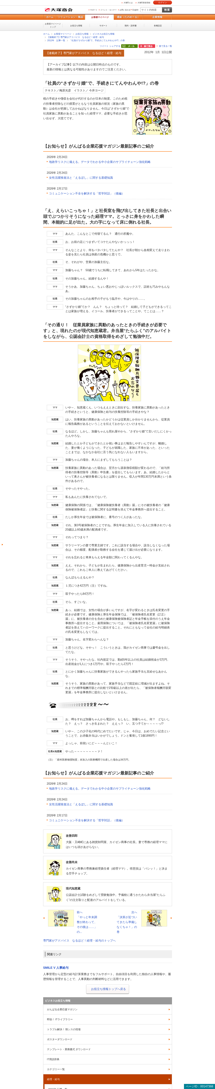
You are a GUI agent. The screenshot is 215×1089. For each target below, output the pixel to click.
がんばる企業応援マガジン (62, 1009)
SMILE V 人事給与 (56, 967)
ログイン (162, 2)
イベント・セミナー (108, 10)
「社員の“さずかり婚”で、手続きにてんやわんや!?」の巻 (97, 40)
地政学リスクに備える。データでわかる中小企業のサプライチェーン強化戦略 (100, 161)
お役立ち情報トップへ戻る (108, 989)
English (135, 10)
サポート (93, 10)
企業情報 (157, 17)
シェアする (114, 46)
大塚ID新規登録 (144, 3)
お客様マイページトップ (53, 25)
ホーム (49, 17)
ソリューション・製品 (70, 17)
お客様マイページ (100, 17)
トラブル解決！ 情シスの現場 (64, 1029)
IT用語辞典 (53, 1059)
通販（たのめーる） (128, 17)
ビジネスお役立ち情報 (103, 34)
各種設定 (158, 25)
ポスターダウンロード (59, 1039)
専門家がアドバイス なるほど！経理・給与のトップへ (79, 940)
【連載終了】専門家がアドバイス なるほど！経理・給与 (75, 37)
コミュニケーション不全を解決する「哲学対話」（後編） (86, 193)
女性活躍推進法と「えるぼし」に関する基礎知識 (81, 177)
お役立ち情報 (76, 25)
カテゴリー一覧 (56, 1069)
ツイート (104, 46)
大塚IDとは (128, 3)
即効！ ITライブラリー (60, 1019)
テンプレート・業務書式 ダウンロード (69, 1049)
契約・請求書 (131, 25)
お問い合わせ (125, 10)
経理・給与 (53, 1079)
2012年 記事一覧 (56, 40)
